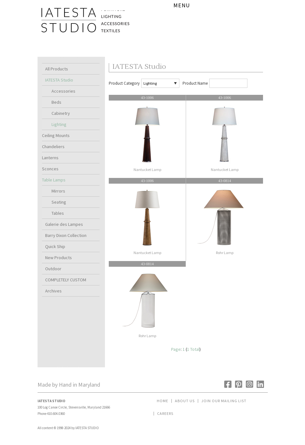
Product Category (124, 83)
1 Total (193, 349)
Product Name (195, 83)
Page (176, 349)
